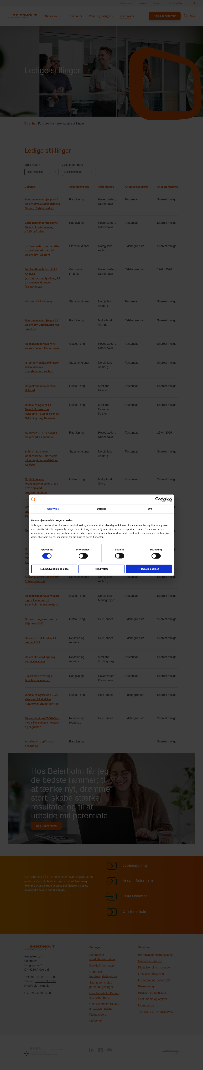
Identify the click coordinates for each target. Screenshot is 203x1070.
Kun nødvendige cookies (54, 568)
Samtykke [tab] (53, 508)
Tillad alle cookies (148, 568)
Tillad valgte (101, 568)
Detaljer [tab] (101, 508)
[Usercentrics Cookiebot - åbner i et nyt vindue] (158, 499)
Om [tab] (150, 508)
